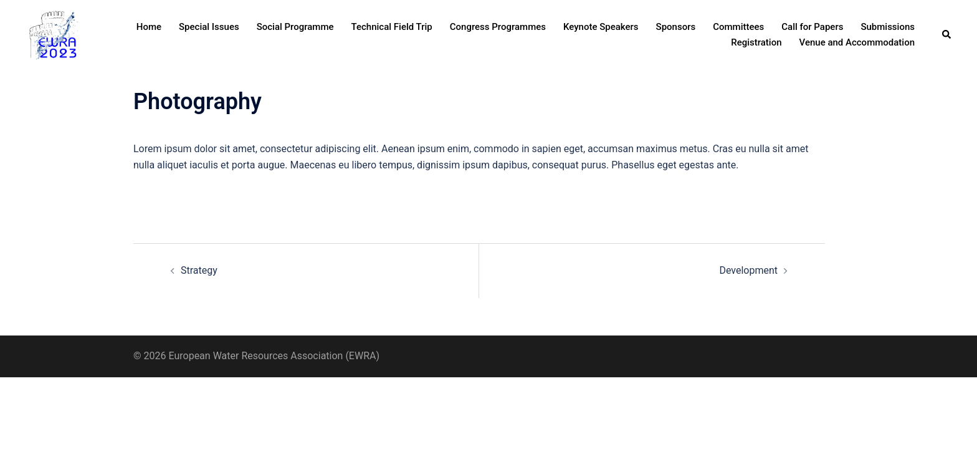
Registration (756, 42)
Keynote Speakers (601, 26)
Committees (738, 26)
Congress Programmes (498, 26)
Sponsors (676, 26)
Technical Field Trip (391, 26)
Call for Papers (812, 26)
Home (148, 26)
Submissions (887, 26)
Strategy (199, 270)
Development (748, 270)
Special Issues (209, 26)
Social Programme (295, 26)
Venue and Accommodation (857, 42)
